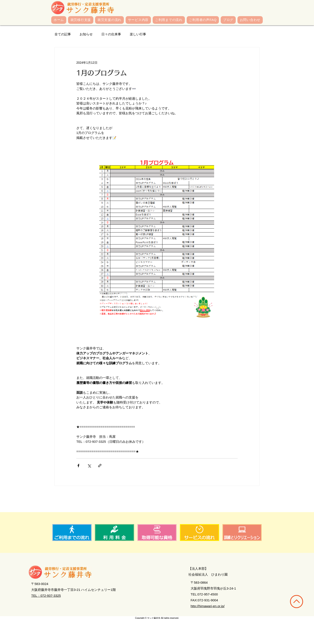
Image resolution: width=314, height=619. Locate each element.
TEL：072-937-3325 (46, 595)
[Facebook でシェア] (78, 465)
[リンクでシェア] (100, 465)
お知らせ (86, 34)
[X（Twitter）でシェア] (89, 465)
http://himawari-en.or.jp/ (208, 606)
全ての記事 (63, 34)
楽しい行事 (138, 34)
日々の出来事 (111, 34)
